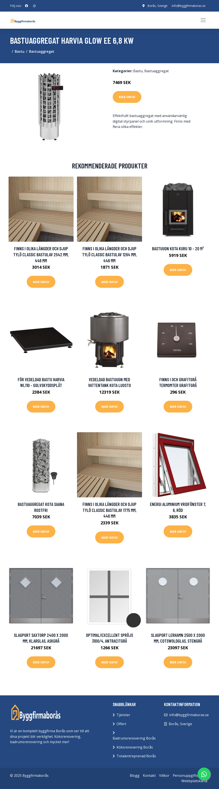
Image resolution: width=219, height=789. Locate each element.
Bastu (19, 51)
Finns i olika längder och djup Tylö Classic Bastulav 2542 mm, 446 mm (41, 254)
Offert (121, 724)
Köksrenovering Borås (135, 747)
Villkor (164, 775)
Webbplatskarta (194, 780)
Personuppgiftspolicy (190, 775)
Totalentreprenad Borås (136, 756)
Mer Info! (127, 97)
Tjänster (123, 714)
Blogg (134, 775)
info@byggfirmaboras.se (189, 6)
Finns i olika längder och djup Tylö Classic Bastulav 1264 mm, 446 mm (109, 254)
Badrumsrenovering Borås (134, 738)
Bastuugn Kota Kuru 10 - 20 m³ (178, 248)
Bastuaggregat (41, 51)
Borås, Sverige (157, 6)
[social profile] (26, 6)
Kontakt (149, 775)
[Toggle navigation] (203, 20)
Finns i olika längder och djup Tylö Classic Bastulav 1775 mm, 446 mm (109, 510)
